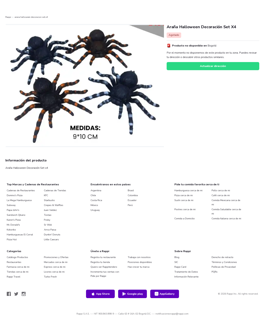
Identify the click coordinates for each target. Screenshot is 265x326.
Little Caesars (51, 239)
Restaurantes (14, 262)
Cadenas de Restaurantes (21, 190)
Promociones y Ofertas (56, 257)
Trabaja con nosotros (139, 257)
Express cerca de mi (54, 267)
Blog (176, 257)
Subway (11, 205)
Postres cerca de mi (185, 209)
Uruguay (95, 210)
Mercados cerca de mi (55, 262)
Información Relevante (186, 276)
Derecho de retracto (222, 257)
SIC (176, 262)
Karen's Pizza (14, 220)
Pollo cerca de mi (221, 190)
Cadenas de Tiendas (55, 190)
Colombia (133, 195)
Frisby (47, 220)
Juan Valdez (50, 210)
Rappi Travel (13, 276)
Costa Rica (96, 200)
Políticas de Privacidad (224, 267)
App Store (100, 294)
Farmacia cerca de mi (18, 267)
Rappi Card (180, 267)
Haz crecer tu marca (138, 267)
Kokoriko (11, 229)
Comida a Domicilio (184, 218)
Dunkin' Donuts (52, 234)
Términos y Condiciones (224, 262)
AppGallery (165, 294)
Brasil (131, 190)
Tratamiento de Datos (186, 271)
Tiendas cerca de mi (17, 271)
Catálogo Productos (17, 257)
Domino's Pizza (14, 195)
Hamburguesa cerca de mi (188, 190)
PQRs (215, 271)
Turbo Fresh (50, 276)
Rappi (8, 17)
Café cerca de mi (221, 195)
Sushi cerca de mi (183, 200)
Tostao (47, 215)
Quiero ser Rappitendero (104, 267)
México (94, 205)
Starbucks (49, 200)
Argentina (96, 190)
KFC (46, 195)
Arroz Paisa (50, 229)
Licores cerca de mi (54, 271)
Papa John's (13, 210)
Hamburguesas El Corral (20, 234)
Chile (93, 195)
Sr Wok (48, 224)
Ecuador (132, 200)
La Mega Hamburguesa (19, 200)
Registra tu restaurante (103, 257)
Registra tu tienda (100, 262)
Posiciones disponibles (140, 262)
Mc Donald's (13, 224)
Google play (132, 294)
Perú (130, 205)
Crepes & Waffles (53, 205)
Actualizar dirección (213, 66)
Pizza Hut (12, 239)
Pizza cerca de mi (183, 195)
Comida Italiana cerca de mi (226, 218)
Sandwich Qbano (16, 215)
